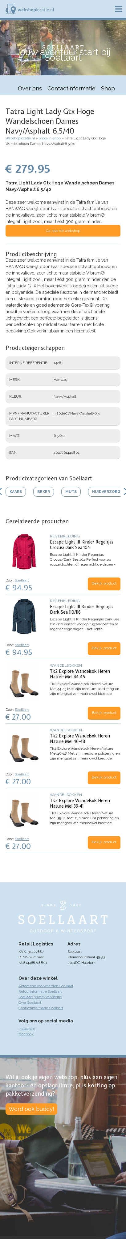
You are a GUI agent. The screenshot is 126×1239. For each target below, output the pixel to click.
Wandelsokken (66, 665)
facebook (26, 1034)
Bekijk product (104, 583)
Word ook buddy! (31, 1109)
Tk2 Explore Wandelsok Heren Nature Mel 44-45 (80, 674)
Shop (108, 88)
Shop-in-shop (50, 138)
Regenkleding (65, 536)
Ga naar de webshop (63, 231)
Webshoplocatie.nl (20, 138)
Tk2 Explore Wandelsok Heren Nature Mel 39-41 (80, 803)
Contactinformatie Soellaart (40, 1008)
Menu (118, 9)
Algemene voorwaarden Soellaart (45, 986)
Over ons (30, 88)
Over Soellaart (29, 1002)
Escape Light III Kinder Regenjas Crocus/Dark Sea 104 (81, 544)
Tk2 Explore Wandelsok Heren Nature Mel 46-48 (80, 738)
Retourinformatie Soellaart (40, 991)
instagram (26, 1028)
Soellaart (22, 580)
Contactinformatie (71, 88)
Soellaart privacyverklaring (40, 997)
